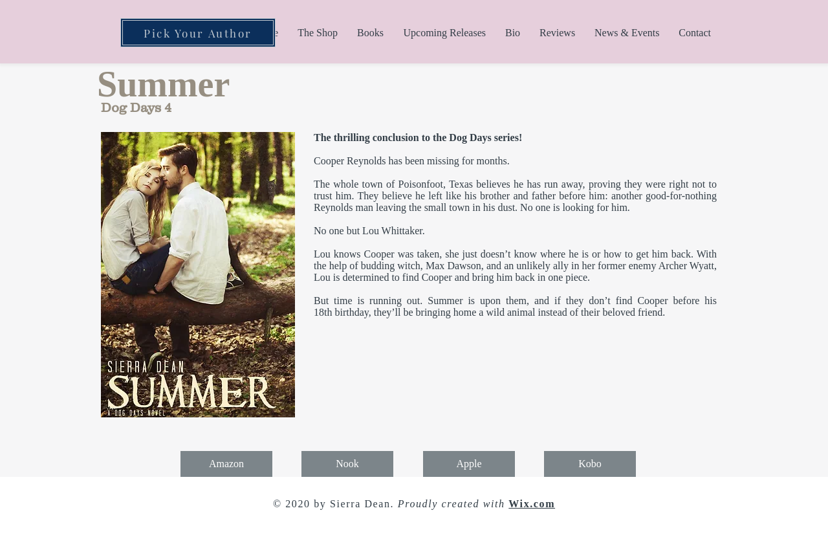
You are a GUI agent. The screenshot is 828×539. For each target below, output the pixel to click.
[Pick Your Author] (198, 32)
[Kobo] (590, 464)
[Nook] (347, 464)
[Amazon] (226, 464)
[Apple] (469, 464)
